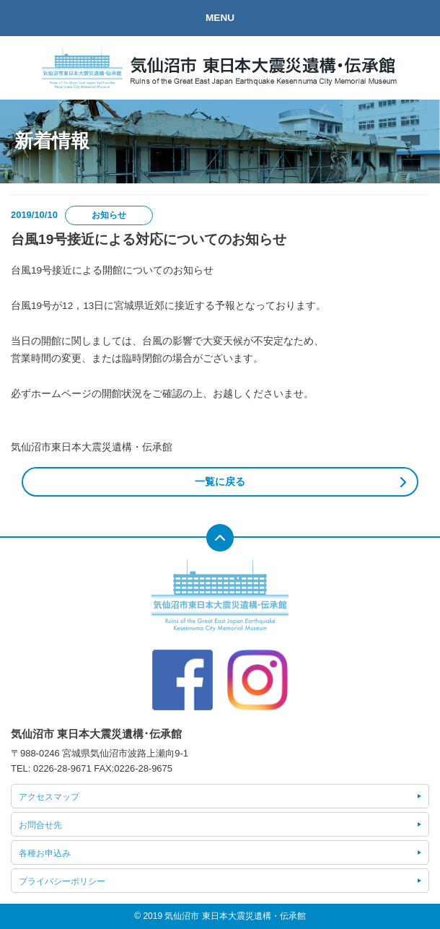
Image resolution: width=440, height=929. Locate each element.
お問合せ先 (40, 825)
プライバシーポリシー (62, 881)
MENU (220, 17)
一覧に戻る (220, 481)
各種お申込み (45, 853)
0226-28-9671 (62, 768)
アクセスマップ (49, 797)
